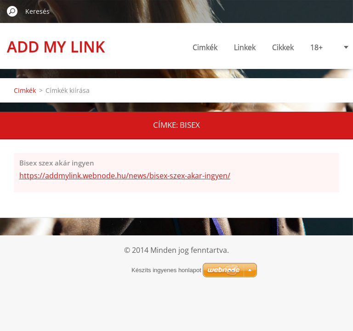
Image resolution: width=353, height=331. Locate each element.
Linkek (213, 47)
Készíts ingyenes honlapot (166, 270)
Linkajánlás (326, 47)
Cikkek (251, 47)
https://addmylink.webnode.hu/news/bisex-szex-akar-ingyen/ (124, 176)
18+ (285, 47)
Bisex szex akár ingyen (56, 162)
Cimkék (173, 47)
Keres (12, 11)
